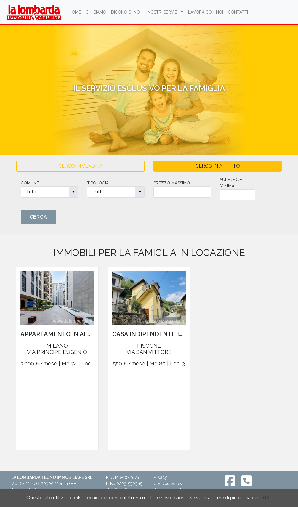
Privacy (160, 477)
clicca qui (248, 497)
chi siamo (96, 12)
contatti (238, 12)
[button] (73, 192)
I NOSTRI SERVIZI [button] (162, 12)
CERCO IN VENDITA (80, 166)
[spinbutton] (182, 192)
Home (76, 12)
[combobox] (49, 192)
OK (266, 497)
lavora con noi (205, 12)
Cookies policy (167, 483)
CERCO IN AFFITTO (218, 166)
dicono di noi (126, 12)
